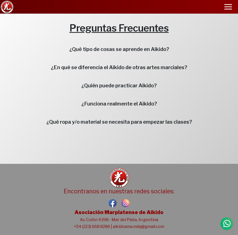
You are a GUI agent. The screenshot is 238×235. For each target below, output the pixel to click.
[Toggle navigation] (228, 7)
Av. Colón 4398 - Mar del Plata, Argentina (119, 219)
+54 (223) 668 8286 (92, 226)
